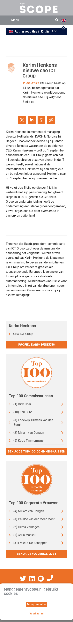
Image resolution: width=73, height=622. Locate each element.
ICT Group (26, 334)
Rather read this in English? (31, 32)
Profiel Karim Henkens (36, 344)
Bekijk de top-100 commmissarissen (36, 451)
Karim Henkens (16, 132)
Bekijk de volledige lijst (36, 554)
